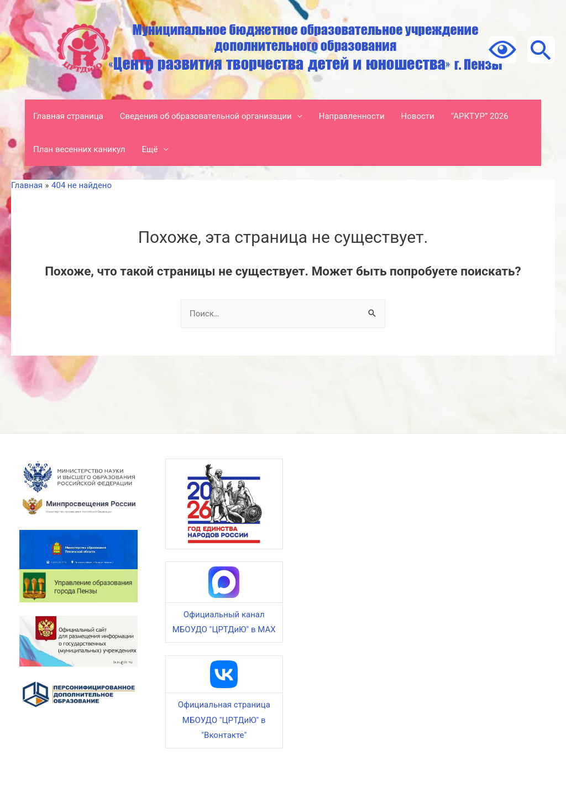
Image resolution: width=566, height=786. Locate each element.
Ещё (150, 149)
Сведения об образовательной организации (206, 116)
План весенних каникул (79, 149)
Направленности (352, 116)
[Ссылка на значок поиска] (541, 50)
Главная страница (68, 116)
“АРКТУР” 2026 (480, 116)
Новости (417, 116)
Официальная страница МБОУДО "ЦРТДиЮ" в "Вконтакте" (224, 720)
